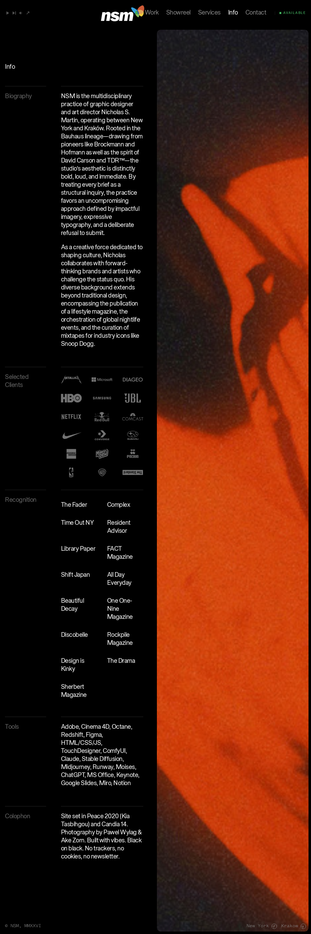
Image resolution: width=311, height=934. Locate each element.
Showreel (178, 13)
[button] (21, 13)
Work (152, 13)
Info (233, 13)
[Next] (14, 13)
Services (209, 13)
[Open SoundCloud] (28, 13)
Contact (255, 13)
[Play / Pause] (8, 13)
